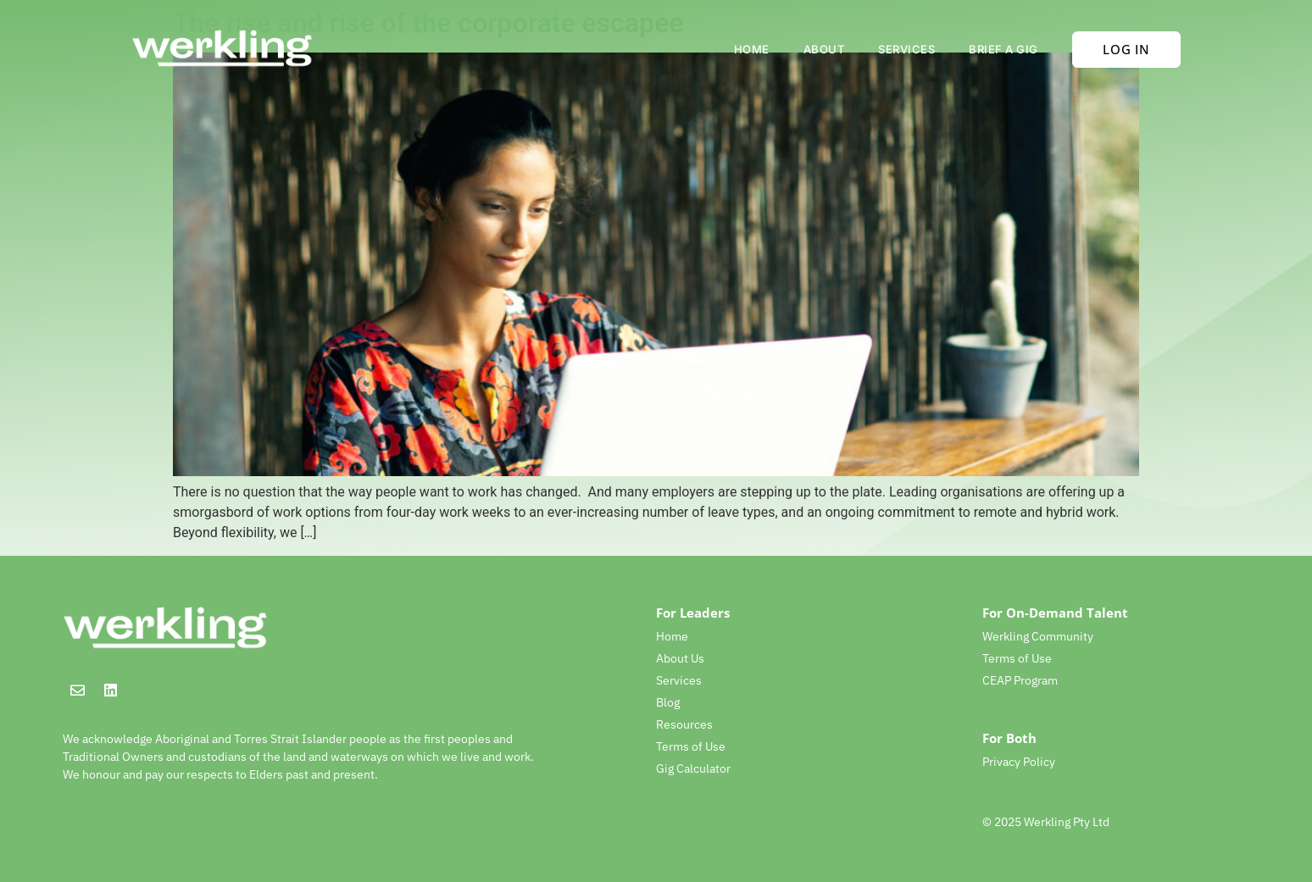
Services (906, 49)
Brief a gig (1003, 49)
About (824, 49)
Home (752, 49)
